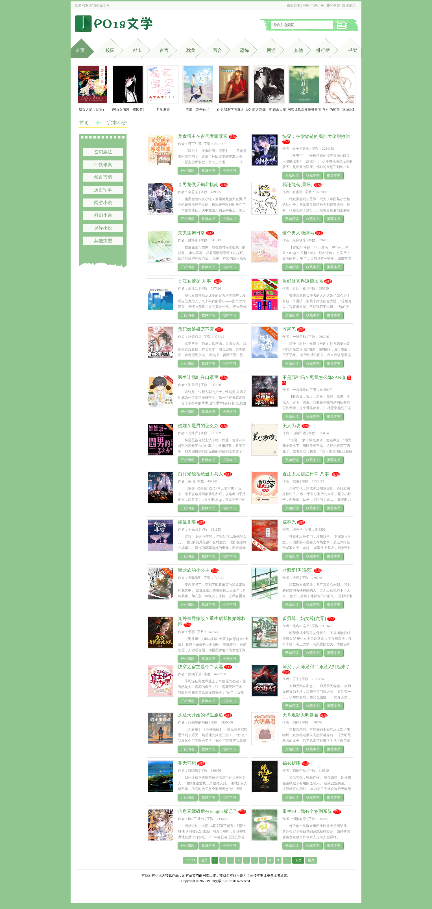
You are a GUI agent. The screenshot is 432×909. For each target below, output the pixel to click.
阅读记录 (349, 6)
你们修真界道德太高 (302, 281)
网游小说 (103, 202)
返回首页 (293, 6)
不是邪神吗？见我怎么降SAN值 (314, 377)
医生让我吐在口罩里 (198, 377)
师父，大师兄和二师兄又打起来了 (316, 666)
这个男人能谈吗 (298, 232)
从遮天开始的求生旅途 (200, 714)
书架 (352, 50)
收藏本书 (208, 171)
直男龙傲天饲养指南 (198, 184)
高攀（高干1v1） (198, 110)
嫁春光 (289, 522)
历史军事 (103, 189)
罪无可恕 (187, 763)
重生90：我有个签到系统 (307, 811)
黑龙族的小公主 (194, 570)
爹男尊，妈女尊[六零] (304, 618)
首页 (80, 50)
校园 (110, 50)
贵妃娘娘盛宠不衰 (196, 329)
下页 (298, 860)
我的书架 (333, 6)
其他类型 (103, 240)
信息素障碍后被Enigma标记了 (207, 811)
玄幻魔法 (103, 151)
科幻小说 (103, 215)
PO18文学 (102, 6)
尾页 (311, 860)
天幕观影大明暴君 (300, 714)
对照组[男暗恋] (297, 570)
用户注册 (317, 6)
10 (287, 860)
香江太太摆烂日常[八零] (306, 473)
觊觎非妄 (187, 522)
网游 (271, 50)
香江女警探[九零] (195, 281)
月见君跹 (163, 110)
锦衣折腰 (291, 763)
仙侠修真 (103, 164)
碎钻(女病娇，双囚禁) (128, 110)
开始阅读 (187, 171)
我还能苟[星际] (297, 184)
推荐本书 (229, 171)
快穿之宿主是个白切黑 (200, 666)
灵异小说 (103, 228)
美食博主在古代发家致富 (203, 136)
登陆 (306, 6)
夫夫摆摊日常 (191, 232)
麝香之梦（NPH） (92, 110)
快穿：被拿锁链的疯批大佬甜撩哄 (316, 136)
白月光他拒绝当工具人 (200, 473)
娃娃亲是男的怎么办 (198, 425)
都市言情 (103, 177)
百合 (217, 50)
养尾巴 (289, 329)
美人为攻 (291, 425)
